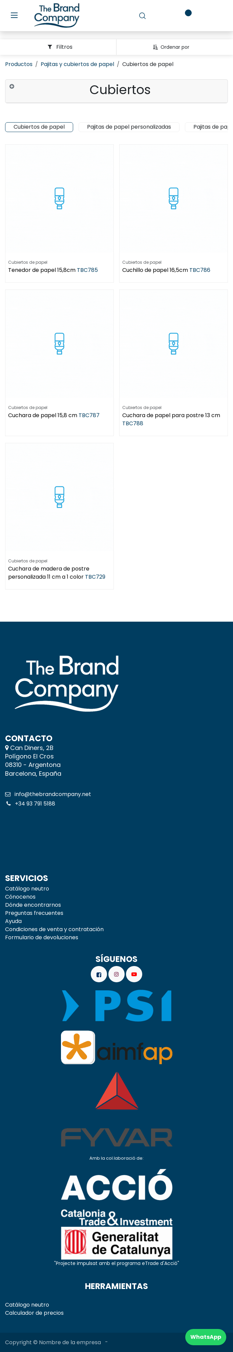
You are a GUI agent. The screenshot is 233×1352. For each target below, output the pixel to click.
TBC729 (95, 577)
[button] (173, 47)
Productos (19, 64)
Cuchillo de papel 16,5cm (155, 270)
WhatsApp (205, 1337)
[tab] (116, 91)
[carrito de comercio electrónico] (163, 16)
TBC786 (199, 270)
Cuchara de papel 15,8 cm (42, 415)
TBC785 (87, 270)
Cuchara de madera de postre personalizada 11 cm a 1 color (48, 573)
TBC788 (132, 423)
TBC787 (89, 415)
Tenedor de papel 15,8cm (42, 270)
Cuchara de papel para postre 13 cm (171, 415)
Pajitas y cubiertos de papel (77, 64)
